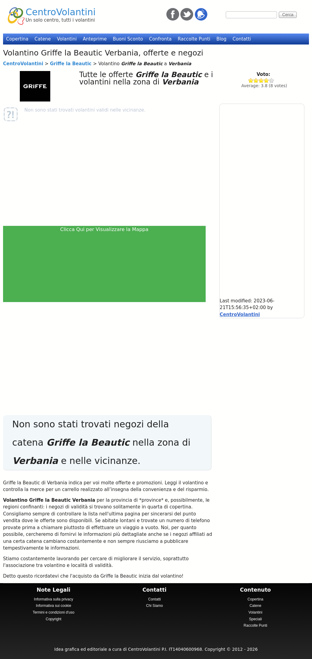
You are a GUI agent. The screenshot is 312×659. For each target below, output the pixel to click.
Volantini (67, 39)
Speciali (255, 619)
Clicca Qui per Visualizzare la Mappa (104, 229)
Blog (221, 39)
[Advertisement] (106, 173)
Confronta (160, 39)
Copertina (17, 39)
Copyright (53, 619)
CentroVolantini (61, 12)
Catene (42, 39)
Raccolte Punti (194, 39)
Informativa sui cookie (53, 606)
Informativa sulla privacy (53, 599)
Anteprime (95, 39)
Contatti (241, 39)
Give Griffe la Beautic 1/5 (251, 80)
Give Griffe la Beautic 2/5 (256, 80)
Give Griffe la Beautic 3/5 (261, 80)
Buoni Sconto (128, 39)
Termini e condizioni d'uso (53, 612)
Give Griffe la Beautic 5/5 (271, 80)
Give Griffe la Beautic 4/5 (266, 80)
